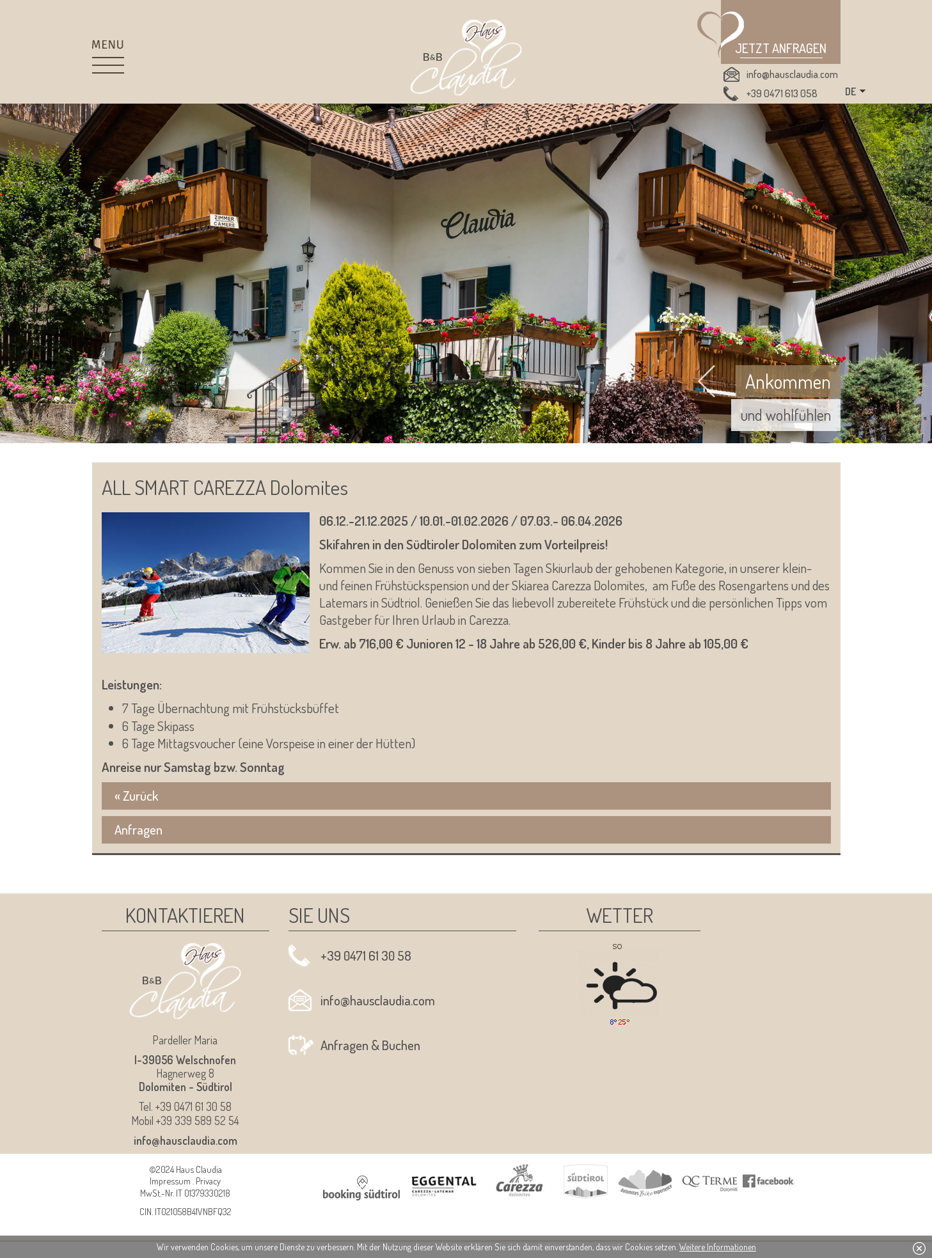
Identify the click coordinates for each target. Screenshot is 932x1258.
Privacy (208, 1180)
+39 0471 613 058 (781, 93)
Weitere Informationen (717, 1246)
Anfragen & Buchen (370, 1045)
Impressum (170, 1180)
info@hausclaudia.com (792, 74)
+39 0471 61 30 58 (365, 955)
